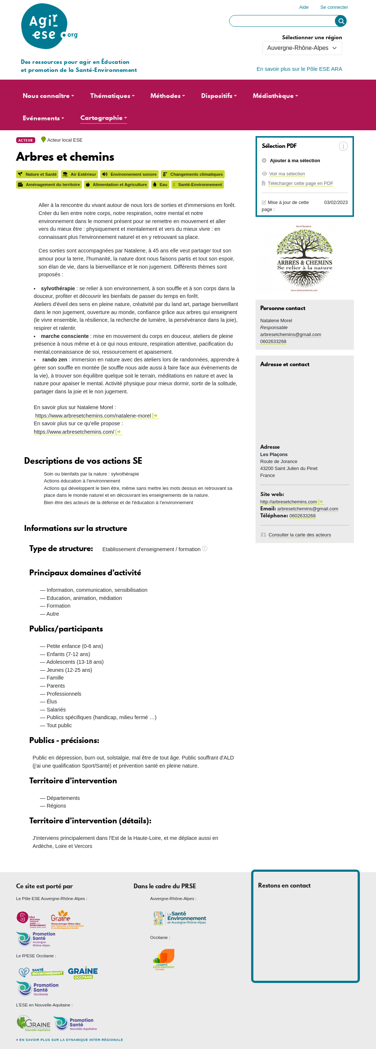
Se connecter (334, 7)
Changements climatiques (193, 174)
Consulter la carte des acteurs (300, 535)
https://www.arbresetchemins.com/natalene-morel (93, 416)
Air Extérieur (79, 174)
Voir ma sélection (287, 173)
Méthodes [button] (166, 95)
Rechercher (341, 21)
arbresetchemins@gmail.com (290, 334)
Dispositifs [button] (216, 95)
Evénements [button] (41, 118)
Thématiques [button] (110, 95)
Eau (160, 184)
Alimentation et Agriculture (116, 184)
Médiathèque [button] (273, 95)
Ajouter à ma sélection (294, 160)
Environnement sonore (129, 174)
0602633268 (273, 341)
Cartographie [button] (101, 117)
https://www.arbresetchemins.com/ (74, 432)
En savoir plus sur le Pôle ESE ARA (299, 69)
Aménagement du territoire (49, 184)
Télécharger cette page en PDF (300, 183)
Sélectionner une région (312, 37)
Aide (304, 7)
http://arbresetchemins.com (288, 502)
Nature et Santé (37, 174)
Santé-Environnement (197, 184)
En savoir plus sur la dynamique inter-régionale (71, 1040)
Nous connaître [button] (46, 95)
